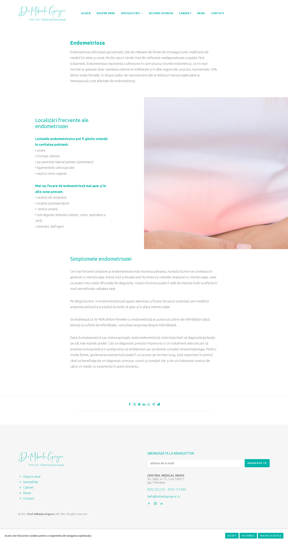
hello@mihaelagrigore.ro (163, 496)
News (201, 13)
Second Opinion (161, 13)
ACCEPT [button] (231, 535)
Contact (218, 13)
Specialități (132, 13)
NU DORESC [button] (248, 535)
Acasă (86, 13)
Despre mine (106, 13)
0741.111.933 (177, 489)
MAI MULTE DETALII (270, 535)
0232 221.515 (156, 489)
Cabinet (185, 13)
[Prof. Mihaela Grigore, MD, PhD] (42, 13)
